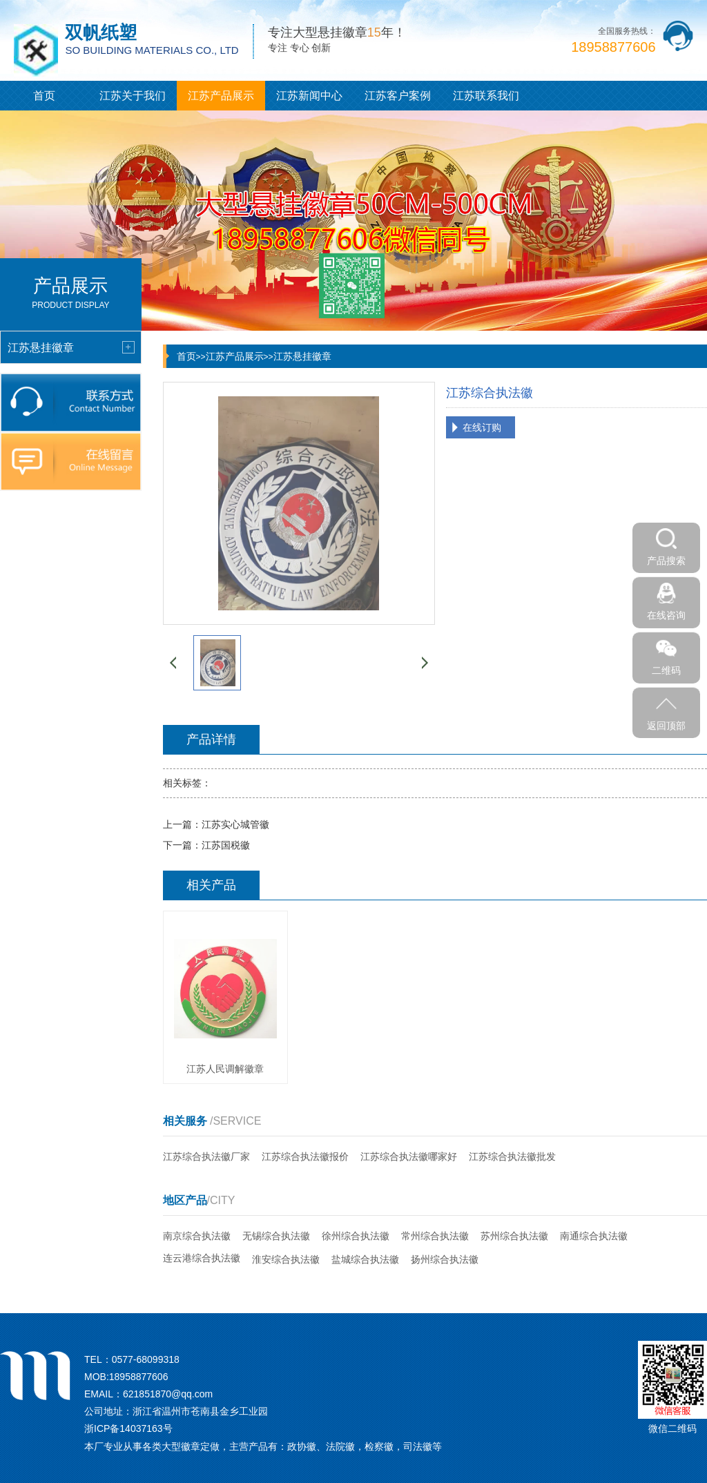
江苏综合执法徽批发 (512, 1156)
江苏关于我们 (132, 95)
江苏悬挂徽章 (302, 356)
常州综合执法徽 (435, 1235)
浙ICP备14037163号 (128, 1428)
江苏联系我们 (486, 95)
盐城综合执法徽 (365, 1259)
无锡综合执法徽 (276, 1235)
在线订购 (482, 427)
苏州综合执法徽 (514, 1235)
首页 (44, 95)
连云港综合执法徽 (201, 1257)
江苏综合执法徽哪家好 (408, 1156)
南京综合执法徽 (197, 1235)
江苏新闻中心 (309, 95)
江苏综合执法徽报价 (305, 1156)
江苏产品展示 (221, 95)
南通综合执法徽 (594, 1235)
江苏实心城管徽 (235, 824)
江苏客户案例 (398, 95)
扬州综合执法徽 (444, 1259)
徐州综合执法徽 (355, 1235)
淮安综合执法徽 (286, 1259)
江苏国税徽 (226, 845)
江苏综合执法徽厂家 (206, 1156)
